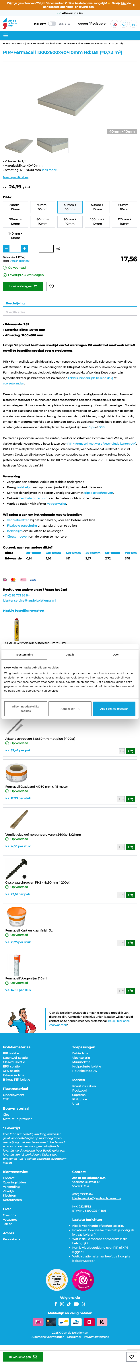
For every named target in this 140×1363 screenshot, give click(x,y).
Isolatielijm (15, 531)
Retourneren (12, 1200)
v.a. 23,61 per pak (17, 894)
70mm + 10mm (15, 221)
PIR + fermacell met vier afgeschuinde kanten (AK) (101, 443)
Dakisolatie (80, 1053)
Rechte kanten (54, 43)
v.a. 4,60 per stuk (17, 846)
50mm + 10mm (97, 207)
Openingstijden (14, 1182)
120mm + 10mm (124, 221)
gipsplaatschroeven (98, 493)
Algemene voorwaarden (48, 1337)
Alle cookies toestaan (114, 708)
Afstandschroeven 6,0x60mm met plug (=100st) (40, 738)
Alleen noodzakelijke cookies (25, 708)
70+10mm (132, 553)
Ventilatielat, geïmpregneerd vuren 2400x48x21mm (43, 834)
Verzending (11, 1187)
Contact (9, 1178)
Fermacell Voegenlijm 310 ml (26, 978)
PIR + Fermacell (35, 43)
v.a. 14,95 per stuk (18, 990)
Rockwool (79, 1090)
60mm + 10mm (124, 207)
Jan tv (7, 1224)
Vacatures (10, 1219)
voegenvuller (56, 503)
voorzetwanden (13, 383)
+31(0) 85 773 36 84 (16, 595)
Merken (78, 1080)
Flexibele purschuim (22, 525)
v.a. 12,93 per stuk (18, 798)
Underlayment (13, 1095)
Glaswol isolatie (14, 1062)
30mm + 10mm (43, 207)
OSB (101, 427)
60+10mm (112, 553)
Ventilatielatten (18, 520)
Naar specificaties (15, 177)
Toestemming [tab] (24, 654)
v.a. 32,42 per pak (18, 750)
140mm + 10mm (15, 236)
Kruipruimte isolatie (86, 1066)
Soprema (78, 1095)
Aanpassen (70, 708)
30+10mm (53, 553)
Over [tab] (115, 654)
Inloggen (81, 23)
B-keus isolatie (13, 1075)
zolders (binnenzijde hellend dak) (90, 378)
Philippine (79, 1099)
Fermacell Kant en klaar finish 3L (28, 930)
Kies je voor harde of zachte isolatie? (98, 1226)
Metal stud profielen (17, 1119)
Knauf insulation (84, 1086)
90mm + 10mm (70, 221)
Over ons (9, 1215)
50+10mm (92, 553)
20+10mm (33, 553)
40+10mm (73, 553)
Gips (91, 427)
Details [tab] (70, 654)
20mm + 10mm (15, 207)
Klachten (9, 1195)
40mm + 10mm (70, 207)
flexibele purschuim (33, 498)
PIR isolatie (18, 43)
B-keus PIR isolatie (16, 1079)
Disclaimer (74, 1337)
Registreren (99, 23)
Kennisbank (11, 1239)
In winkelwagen (23, 286)
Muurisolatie (81, 1062)
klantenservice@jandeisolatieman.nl (29, 600)
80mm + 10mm (42, 221)
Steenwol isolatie (15, 1057)
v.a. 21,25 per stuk (18, 942)
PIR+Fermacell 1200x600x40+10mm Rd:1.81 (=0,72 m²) (93, 43)
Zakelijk (8, 1191)
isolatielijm (24, 487)
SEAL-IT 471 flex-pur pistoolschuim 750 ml (35, 643)
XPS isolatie (11, 1071)
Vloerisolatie (81, 1057)
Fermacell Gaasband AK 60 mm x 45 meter (36, 786)
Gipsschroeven (18, 536)
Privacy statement (96, 1337)
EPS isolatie (11, 1066)
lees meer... (50, 170)
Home (6, 43)
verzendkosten (19, 261)
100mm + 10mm (97, 221)
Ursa (75, 1103)
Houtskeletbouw (84, 1071)
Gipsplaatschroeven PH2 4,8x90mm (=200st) (37, 882)
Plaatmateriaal (15, 1089)
